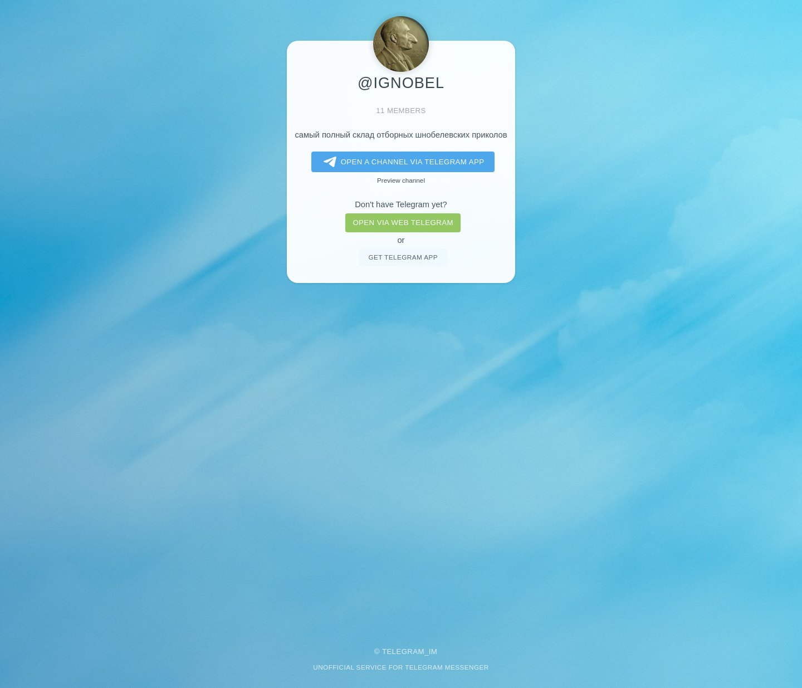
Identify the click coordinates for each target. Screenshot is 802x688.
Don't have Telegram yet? (401, 204)
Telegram (403, 651)
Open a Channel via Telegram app (402, 162)
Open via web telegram (403, 222)
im (433, 651)
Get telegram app (402, 257)
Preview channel (401, 180)
